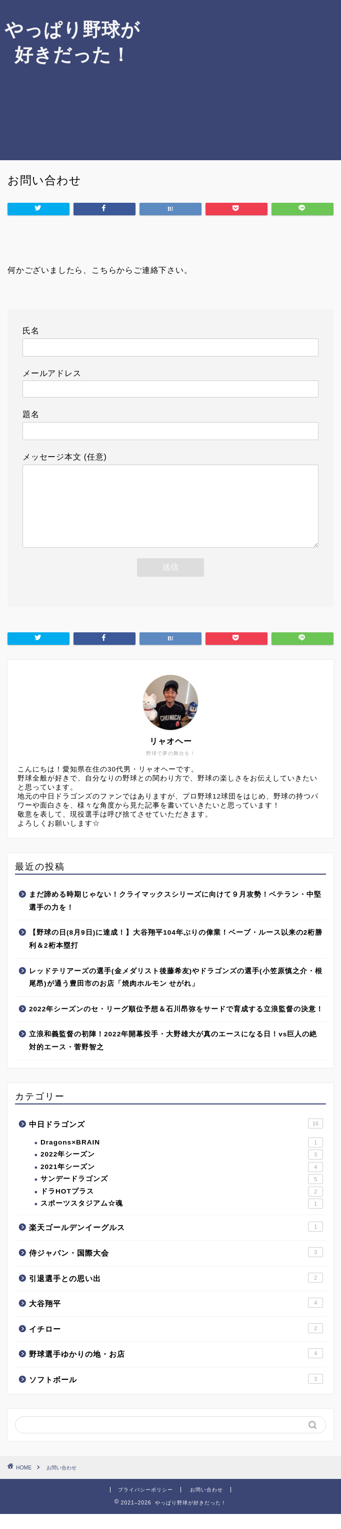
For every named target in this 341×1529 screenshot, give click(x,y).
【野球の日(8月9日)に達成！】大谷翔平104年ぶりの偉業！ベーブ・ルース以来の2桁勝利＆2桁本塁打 (175, 954)
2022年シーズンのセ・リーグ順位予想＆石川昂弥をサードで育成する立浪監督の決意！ (176, 1024)
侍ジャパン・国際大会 (176, 1267)
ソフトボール (176, 1394)
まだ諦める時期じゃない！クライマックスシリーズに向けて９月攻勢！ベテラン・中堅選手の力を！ (175, 916)
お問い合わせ (206, 1504)
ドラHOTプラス (181, 1207)
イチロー (176, 1343)
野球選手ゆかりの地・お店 (176, 1368)
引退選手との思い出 (176, 1293)
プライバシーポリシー (145, 1504)
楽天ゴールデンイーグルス (176, 1242)
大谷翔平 (176, 1318)
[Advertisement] (242, 80)
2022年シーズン (181, 1170)
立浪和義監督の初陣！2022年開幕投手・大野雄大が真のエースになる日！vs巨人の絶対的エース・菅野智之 (173, 1055)
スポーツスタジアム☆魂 (181, 1219)
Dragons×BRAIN (181, 1158)
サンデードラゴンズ (181, 1194)
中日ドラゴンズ (176, 1138)
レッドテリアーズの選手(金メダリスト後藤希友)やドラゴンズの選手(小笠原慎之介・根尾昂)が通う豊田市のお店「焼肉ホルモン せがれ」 (175, 992)
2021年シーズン (181, 1182)
